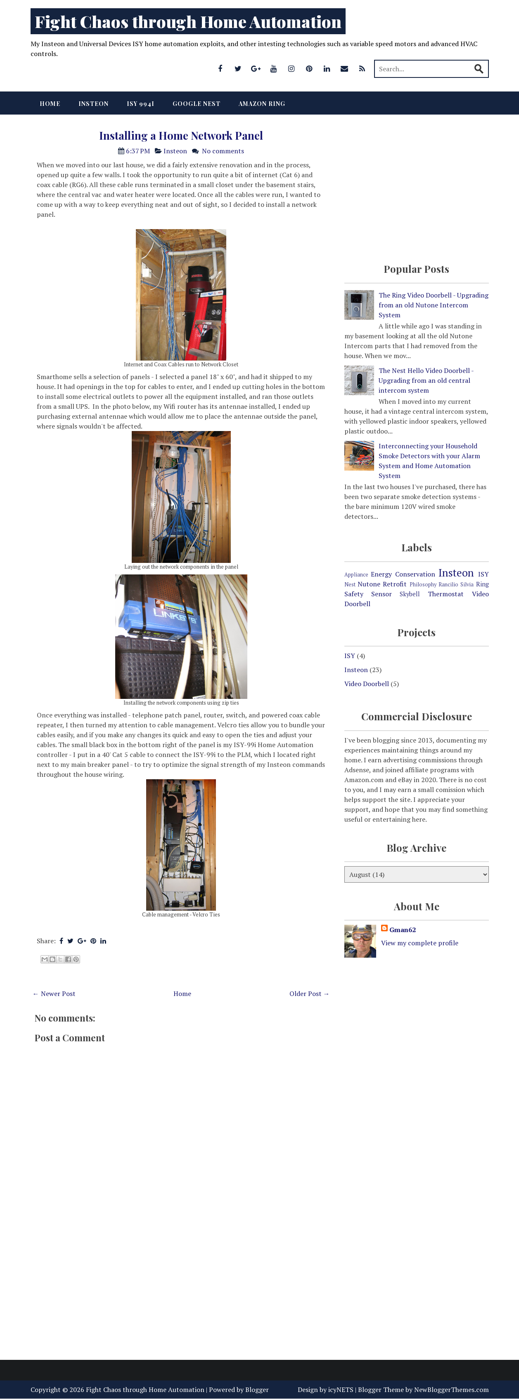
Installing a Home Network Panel (181, 135)
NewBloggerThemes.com (451, 1389)
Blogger (257, 1389)
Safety (353, 593)
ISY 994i (140, 104)
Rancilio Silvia (456, 584)
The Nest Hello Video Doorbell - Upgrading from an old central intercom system (426, 380)
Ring (482, 584)
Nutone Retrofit (382, 583)
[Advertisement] (181, 1286)
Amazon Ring (262, 104)
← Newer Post (54, 993)
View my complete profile (419, 942)
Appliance (356, 574)
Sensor (381, 593)
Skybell (410, 594)
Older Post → (309, 993)
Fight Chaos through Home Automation (188, 21)
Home (50, 104)
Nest (349, 584)
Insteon (93, 104)
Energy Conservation (403, 574)
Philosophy (423, 584)
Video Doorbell (366, 683)
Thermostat (446, 593)
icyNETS (340, 1389)
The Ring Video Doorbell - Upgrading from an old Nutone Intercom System (433, 305)
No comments (223, 150)
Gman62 (402, 929)
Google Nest (196, 104)
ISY (483, 574)
